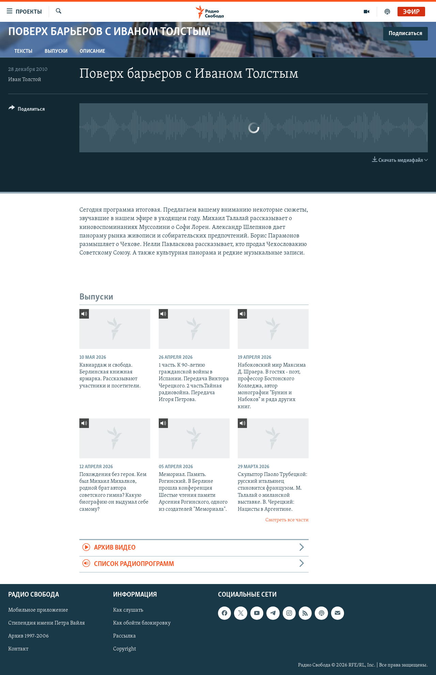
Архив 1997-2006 (28, 636)
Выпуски (56, 51)
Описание (92, 51)
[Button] (27, 110)
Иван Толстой (24, 79)
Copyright (124, 649)
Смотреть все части (287, 520)
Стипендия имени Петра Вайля (46, 623)
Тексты (23, 51)
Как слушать (128, 610)
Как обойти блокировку (142, 623)
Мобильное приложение (38, 610)
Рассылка (124, 636)
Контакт (18, 649)
